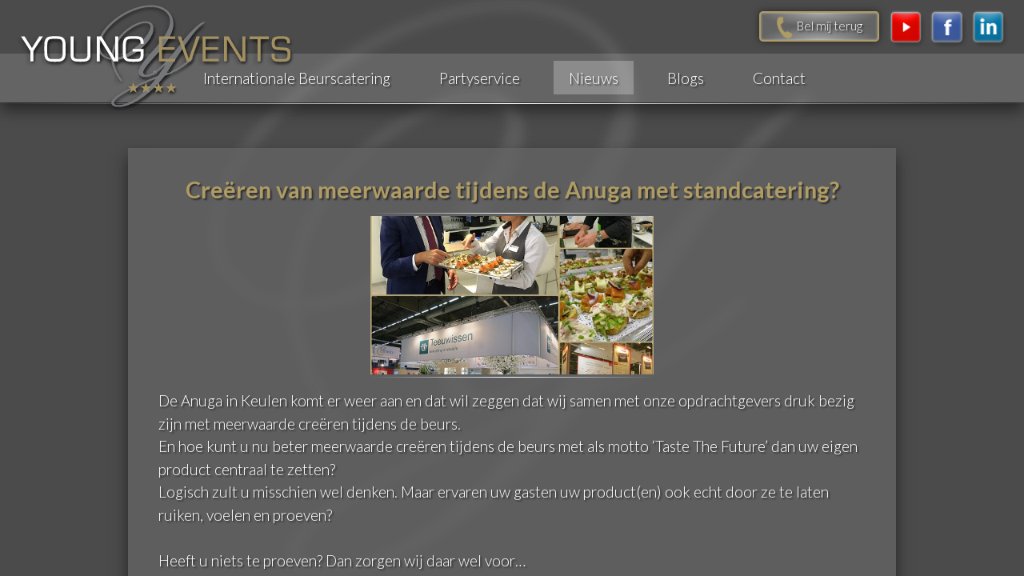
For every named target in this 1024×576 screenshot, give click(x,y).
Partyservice (479, 78)
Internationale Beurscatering (296, 78)
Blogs (685, 78)
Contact (779, 78)
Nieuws (593, 78)
